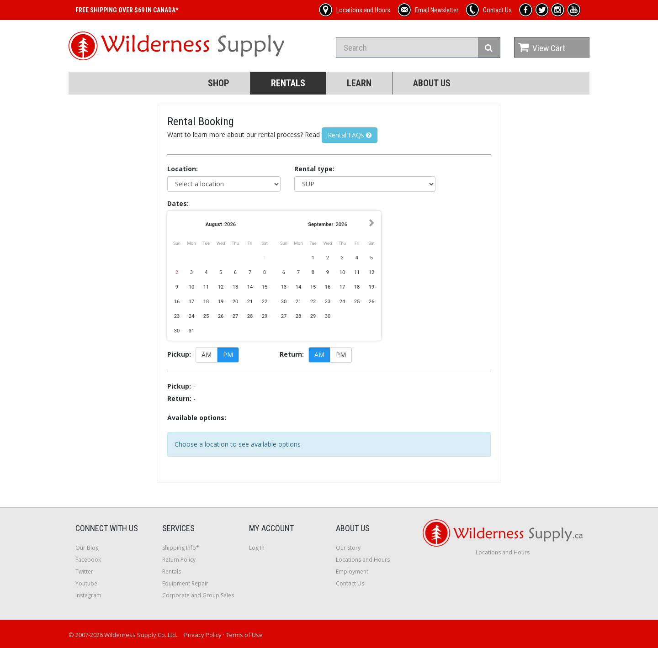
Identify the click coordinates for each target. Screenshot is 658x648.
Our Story (348, 548)
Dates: (178, 203)
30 (177, 331)
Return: (292, 354)
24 (192, 316)
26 (221, 316)
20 (236, 302)
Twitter (84, 571)
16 (177, 302)
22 (265, 302)
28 (250, 316)
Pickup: (179, 354)
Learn (359, 83)
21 (250, 302)
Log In (257, 548)
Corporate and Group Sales (198, 595)
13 (236, 287)
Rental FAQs (349, 135)
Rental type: (314, 168)
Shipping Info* (180, 548)
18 (206, 302)
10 (192, 287)
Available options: (196, 417)
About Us (432, 83)
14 (250, 287)
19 (221, 302)
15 (265, 287)
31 (192, 331)
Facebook (88, 560)
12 (221, 287)
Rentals (288, 83)
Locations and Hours (363, 560)
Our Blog (87, 548)
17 (192, 302)
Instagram (88, 595)
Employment (352, 571)
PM (228, 354)
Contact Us (350, 583)
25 (206, 316)
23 (177, 316)
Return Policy (179, 560)
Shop (218, 83)
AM (207, 354)
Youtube (86, 583)
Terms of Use (244, 635)
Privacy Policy (203, 635)
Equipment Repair (185, 583)
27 (236, 316)
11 (206, 287)
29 (265, 316)
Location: (182, 168)
